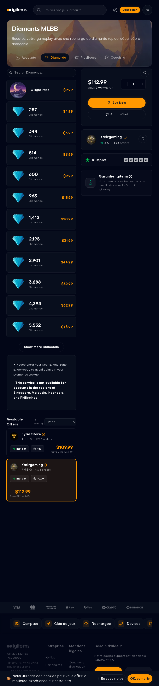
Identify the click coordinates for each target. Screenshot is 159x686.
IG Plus (50, 657)
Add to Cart (116, 114)
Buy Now (116, 103)
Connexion (130, 10)
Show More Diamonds (41, 347)
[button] (41, 443)
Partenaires (54, 665)
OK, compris (140, 678)
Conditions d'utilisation (77, 664)
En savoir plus (112, 678)
